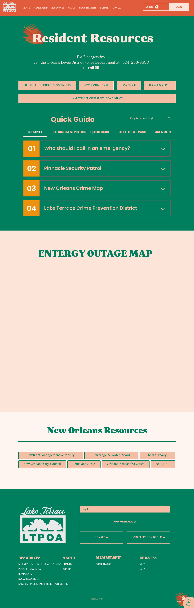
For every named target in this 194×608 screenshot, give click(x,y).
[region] (187, 599)
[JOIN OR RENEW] (125, 522)
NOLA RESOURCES (28, 579)
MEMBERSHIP (103, 564)
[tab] (35, 132)
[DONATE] (101, 537)
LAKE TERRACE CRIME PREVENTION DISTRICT (44, 584)
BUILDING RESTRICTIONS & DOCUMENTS (41, 564)
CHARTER (67, 564)
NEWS (142, 564)
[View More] (29, 591)
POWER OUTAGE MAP (30, 569)
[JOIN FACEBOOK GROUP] (148, 537)
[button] (59, 8)
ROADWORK (25, 574)
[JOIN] (179, 7)
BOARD (66, 569)
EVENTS (143, 569)
